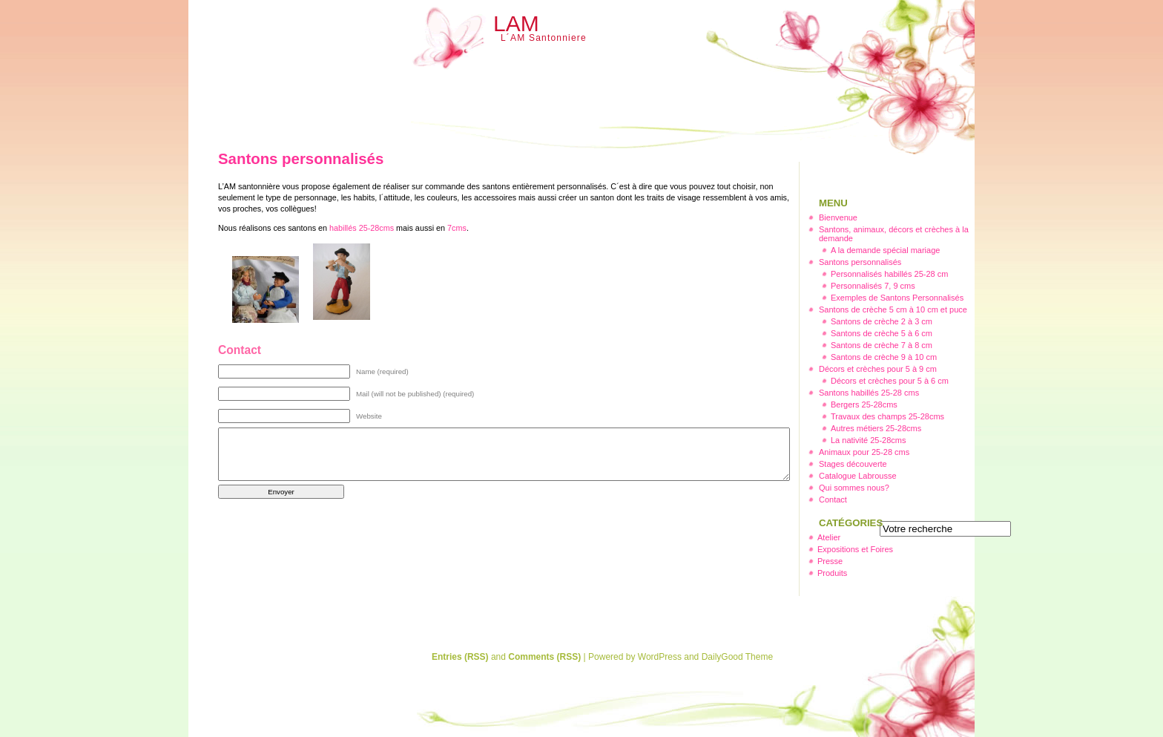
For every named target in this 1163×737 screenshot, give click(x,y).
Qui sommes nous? (854, 487)
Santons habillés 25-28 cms (869, 392)
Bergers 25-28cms (864, 404)
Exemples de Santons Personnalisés (897, 297)
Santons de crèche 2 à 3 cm (881, 321)
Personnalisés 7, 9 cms (873, 285)
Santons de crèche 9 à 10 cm (884, 357)
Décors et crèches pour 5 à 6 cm (890, 380)
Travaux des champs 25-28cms (887, 416)
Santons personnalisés (860, 262)
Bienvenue (838, 217)
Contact (833, 499)
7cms (457, 227)
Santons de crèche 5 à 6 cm (881, 333)
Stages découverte (853, 463)
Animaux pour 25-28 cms (864, 452)
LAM (516, 23)
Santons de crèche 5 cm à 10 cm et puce (893, 309)
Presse (830, 561)
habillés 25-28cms (361, 227)
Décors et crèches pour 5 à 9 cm (878, 368)
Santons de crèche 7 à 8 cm (881, 345)
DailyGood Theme (738, 657)
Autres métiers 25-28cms (876, 428)
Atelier (828, 537)
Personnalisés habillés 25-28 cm (889, 273)
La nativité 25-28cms (868, 440)
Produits (832, 573)
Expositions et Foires (855, 549)
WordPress (660, 657)
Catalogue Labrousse (858, 475)
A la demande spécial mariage (885, 250)
